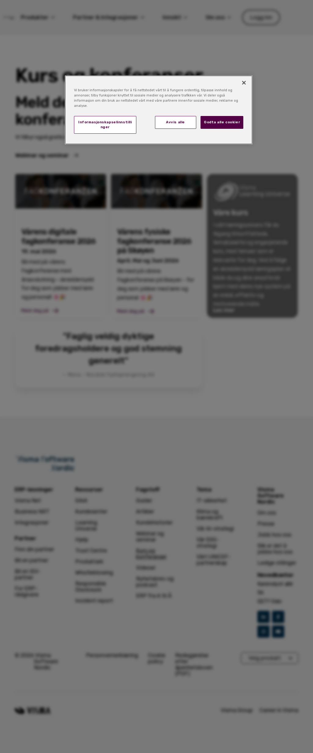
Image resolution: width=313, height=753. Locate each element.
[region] (158, 109)
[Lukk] (244, 82)
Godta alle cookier (222, 122)
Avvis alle (175, 122)
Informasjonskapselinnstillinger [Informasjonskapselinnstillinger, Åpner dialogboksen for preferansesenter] (105, 124)
